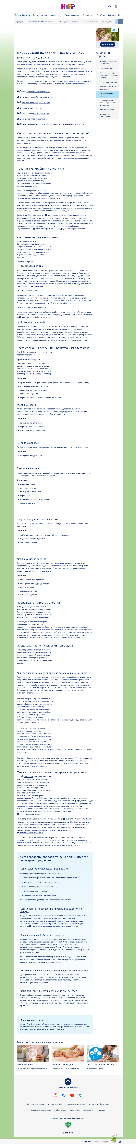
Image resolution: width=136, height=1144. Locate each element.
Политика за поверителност (41, 1110)
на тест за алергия (34, 113)
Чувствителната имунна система (36, 102)
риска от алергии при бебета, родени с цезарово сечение (60, 229)
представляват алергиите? (34, 91)
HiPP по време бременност (99, 1104)
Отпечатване (75, 1110)
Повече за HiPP (88, 1110)
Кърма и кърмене (90, 22)
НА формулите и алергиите (31, 832)
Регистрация (107, 44)
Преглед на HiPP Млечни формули (42, 22)
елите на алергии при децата (51, 124)
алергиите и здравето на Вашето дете (55, 899)
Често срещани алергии (32, 108)
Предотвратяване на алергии (34, 119)
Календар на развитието (69, 22)
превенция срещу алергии (30, 814)
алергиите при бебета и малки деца (37, 317)
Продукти (19, 22)
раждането (28, 776)
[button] (109, 6)
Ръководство (107, 22)
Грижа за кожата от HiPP (76, 1104)
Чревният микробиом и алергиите (37, 97)
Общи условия (61, 1110)
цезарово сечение (55, 215)
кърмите (69, 819)
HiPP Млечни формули (35, 1104)
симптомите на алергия (42, 926)
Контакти (101, 1110)
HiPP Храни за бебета (56, 1104)
